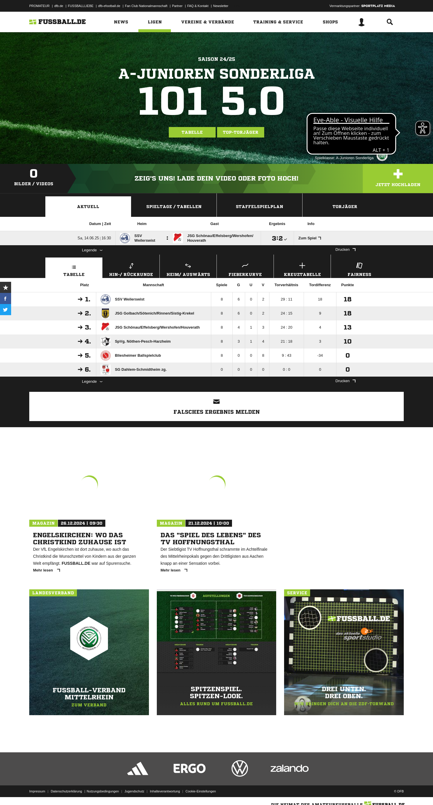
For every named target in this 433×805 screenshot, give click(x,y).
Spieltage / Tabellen (174, 207)
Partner (177, 6)
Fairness (359, 269)
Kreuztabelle (302, 269)
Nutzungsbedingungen (103, 791)
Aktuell (88, 207)
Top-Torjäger (240, 132)
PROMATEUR (39, 6)
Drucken (345, 249)
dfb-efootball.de (109, 6)
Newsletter (220, 6)
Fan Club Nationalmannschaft (146, 6)
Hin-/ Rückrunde (131, 269)
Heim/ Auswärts (188, 269)
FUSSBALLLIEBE (80, 6)
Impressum (37, 791)
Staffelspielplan (259, 207)
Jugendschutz (134, 791)
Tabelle (192, 132)
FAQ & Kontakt (198, 6)
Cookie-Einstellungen (200, 791)
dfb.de (58, 6)
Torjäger (345, 207)
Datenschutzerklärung (66, 791)
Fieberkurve (245, 269)
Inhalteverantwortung (165, 791)
